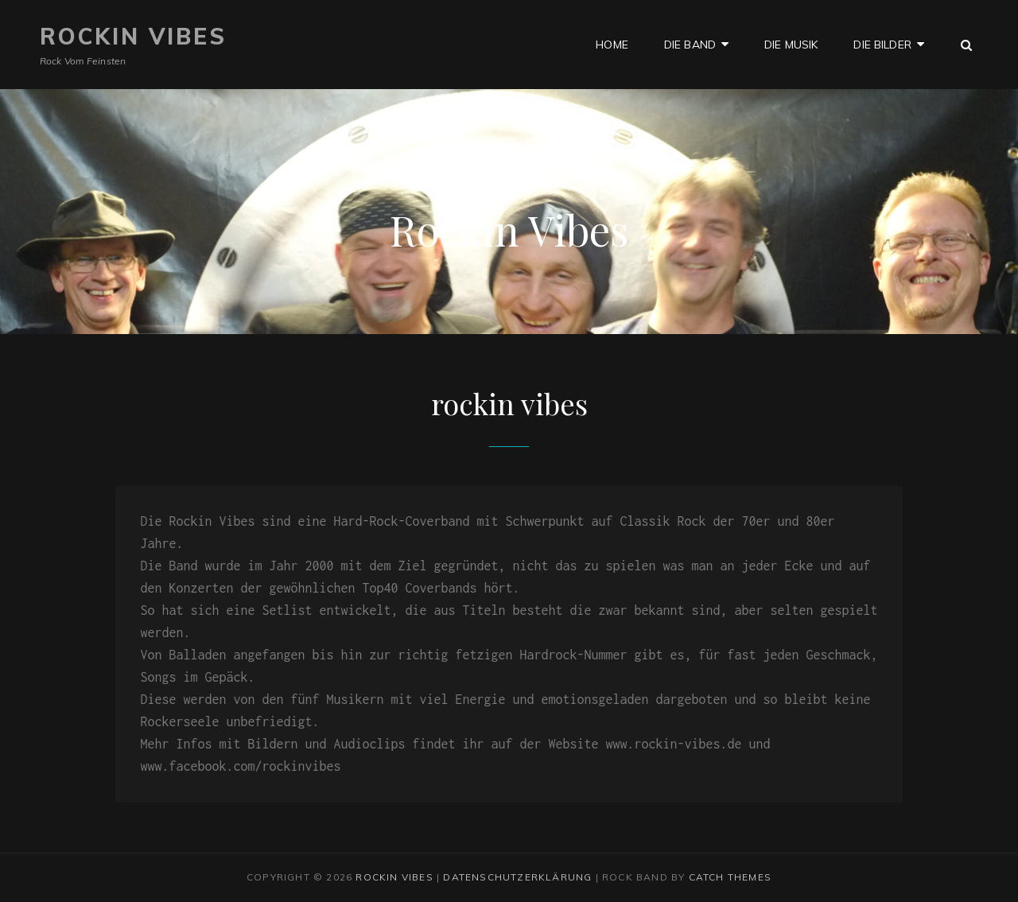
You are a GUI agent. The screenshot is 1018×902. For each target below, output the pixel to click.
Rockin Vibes (133, 36)
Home (612, 44)
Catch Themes (730, 877)
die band (690, 44)
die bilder (882, 44)
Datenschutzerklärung (517, 877)
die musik (791, 44)
